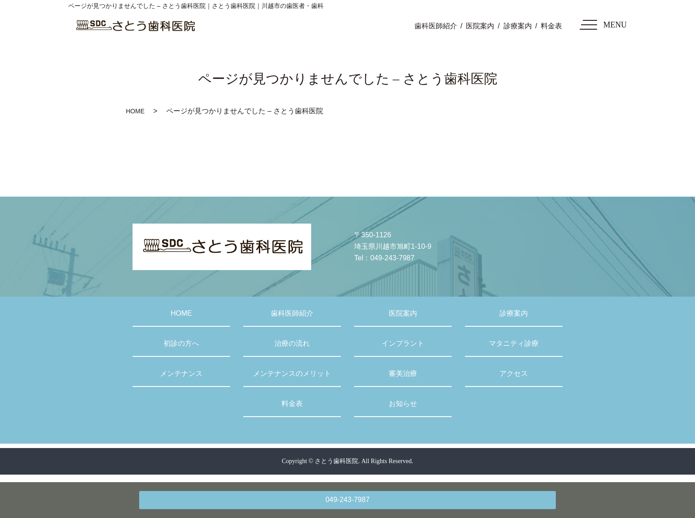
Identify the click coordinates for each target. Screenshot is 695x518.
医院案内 (480, 26)
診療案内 (518, 26)
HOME (135, 111)
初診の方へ (181, 343)
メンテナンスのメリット (292, 373)
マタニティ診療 (514, 343)
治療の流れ (292, 343)
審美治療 (403, 373)
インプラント (403, 343)
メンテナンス (181, 373)
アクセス (514, 373)
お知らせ (403, 403)
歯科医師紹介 (435, 26)
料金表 (551, 26)
